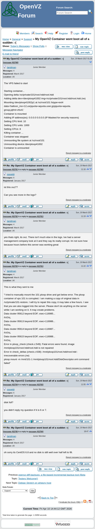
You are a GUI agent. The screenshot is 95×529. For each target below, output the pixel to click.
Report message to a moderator (78, 153)
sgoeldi (10, 174)
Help (49, 33)
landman (11, 67)
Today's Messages (20, 46)
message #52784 (11, 385)
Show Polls (38, 46)
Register (61, 33)
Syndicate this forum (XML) (70, 502)
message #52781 (11, 170)
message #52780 (11, 63)
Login (74, 33)
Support (28, 39)
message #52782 (11, 216)
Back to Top (47, 498)
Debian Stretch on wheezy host (34, 483)
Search (37, 33)
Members (22, 33)
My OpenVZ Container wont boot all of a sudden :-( (35, 58)
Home (86, 33)
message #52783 (11, 266)
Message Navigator (12, 50)
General (16, 39)
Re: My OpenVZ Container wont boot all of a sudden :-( (37, 165)
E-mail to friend (10, 53)
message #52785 (11, 432)
